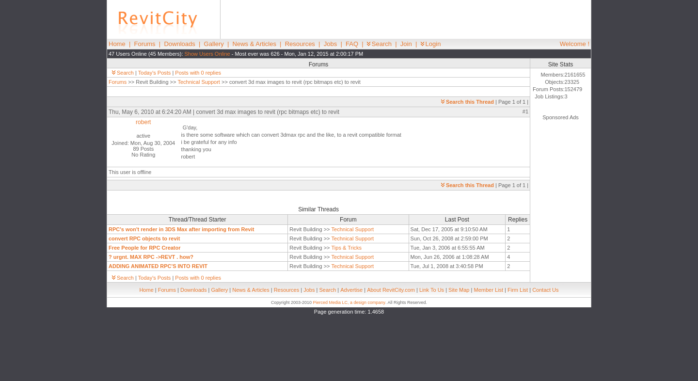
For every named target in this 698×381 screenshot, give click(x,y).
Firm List (518, 290)
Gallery (214, 44)
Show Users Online (207, 54)
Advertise (351, 290)
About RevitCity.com (391, 290)
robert (143, 122)
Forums (145, 44)
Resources (300, 44)
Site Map (458, 290)
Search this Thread (467, 102)
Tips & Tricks (347, 248)
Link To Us (431, 290)
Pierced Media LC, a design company (349, 302)
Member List (488, 290)
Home (117, 44)
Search (379, 44)
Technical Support (198, 82)
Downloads (179, 44)
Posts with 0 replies (198, 73)
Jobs (330, 44)
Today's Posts (154, 73)
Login (431, 44)
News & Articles (254, 44)
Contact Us (545, 290)
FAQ (352, 44)
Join (406, 44)
